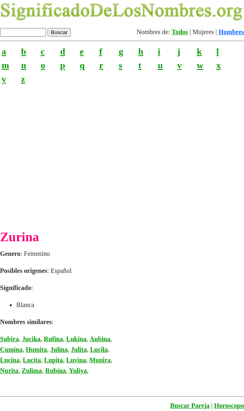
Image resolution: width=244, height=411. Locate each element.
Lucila (99, 349)
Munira (100, 360)
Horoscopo (229, 405)
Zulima (32, 370)
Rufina (53, 338)
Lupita (53, 360)
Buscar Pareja (190, 405)
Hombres (231, 31)
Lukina (76, 338)
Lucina (10, 360)
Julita (79, 349)
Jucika (31, 338)
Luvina (76, 360)
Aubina (100, 338)
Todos (180, 31)
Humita (36, 349)
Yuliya (78, 370)
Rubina (55, 370)
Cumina (11, 349)
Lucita (32, 360)
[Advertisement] (122, 153)
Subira (9, 338)
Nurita (9, 370)
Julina (59, 349)
